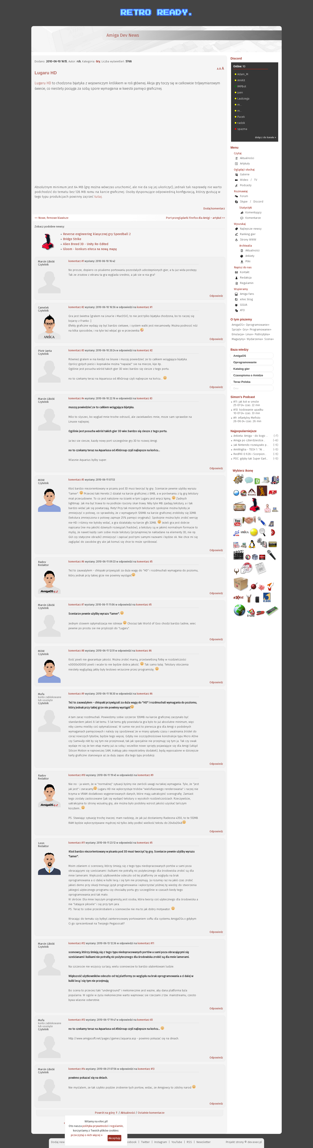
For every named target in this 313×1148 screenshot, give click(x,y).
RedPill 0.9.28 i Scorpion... (249, 454)
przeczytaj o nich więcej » (87, 1135)
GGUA (243, 304)
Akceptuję (114, 1138)
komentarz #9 (76, 693)
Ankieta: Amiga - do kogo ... (250, 435)
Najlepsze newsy (250, 228)
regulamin (116, 1126)
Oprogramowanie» (257, 324)
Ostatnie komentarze (151, 1112)
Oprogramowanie (245, 362)
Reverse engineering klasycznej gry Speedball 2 (97, 234)
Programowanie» (260, 329)
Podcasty (245, 185)
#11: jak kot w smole (246, 401)
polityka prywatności (95, 1126)
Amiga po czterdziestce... (249, 440)
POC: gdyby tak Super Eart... (250, 458)
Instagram (160, 1142)
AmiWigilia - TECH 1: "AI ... (249, 449)
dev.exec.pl (255, 1142)
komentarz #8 (76, 650)
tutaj (98, 197)
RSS (189, 1142)
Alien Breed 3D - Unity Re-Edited (85, 244)
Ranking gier (248, 234)
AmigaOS (239, 355)
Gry (98, 61)
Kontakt (244, 272)
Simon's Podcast (243, 397)
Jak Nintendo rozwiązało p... (250, 444)
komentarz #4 (76, 398)
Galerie (245, 174)
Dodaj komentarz (214, 208)
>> (223, 217)
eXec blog (246, 299)
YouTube (176, 1142)
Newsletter (203, 1142)
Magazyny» (238, 339)
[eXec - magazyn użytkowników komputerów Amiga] (57, 39)
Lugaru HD (43, 83)
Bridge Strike (72, 239)
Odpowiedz (216, 295)
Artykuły (245, 163)
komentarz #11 (76, 842)
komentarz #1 (76, 261)
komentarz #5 (76, 479)
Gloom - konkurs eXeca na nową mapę (90, 249)
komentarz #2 (76, 307)
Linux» (249, 334)
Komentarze (253, 217)
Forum (244, 196)
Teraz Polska (242, 381)
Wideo (244, 179)
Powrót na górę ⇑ (106, 1112)
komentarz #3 (76, 350)
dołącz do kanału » (265, 137)
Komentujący (253, 212)
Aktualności (128, 1112)
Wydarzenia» (255, 339)
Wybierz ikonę (243, 470)
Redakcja (245, 277)
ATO (242, 310)
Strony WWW (248, 239)
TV (255, 179)
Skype (244, 201)
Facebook (131, 1142)
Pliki (247, 261)
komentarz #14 (76, 1068)
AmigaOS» (238, 324)
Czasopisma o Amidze (248, 375)
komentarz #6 (76, 561)
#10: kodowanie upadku (248, 409)
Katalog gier (241, 368)
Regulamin (246, 283)
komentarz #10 (76, 775)
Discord (236, 58)
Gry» (245, 329)
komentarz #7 (76, 604)
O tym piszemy (241, 319)
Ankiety (249, 255)
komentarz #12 (76, 943)
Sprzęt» (236, 329)
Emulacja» (238, 334)
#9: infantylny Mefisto (246, 417)
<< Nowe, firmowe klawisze (51, 217)
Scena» (269, 339)
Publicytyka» (262, 334)
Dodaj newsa (59, 1142)
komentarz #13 (76, 1019)
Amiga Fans (247, 293)
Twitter (145, 1142)
